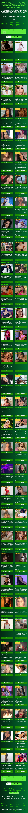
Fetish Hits (16, 810)
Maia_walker (4, 551)
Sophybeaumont (19, 240)
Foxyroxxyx (3, 529)
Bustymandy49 (18, 663)
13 (13, 32)
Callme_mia (17, 262)
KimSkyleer (17, 151)
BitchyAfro (3, 396)
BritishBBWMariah (19, 62)
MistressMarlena (19, 641)
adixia (16, 129)
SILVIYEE (3, 240)
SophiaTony (17, 752)
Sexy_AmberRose (5, 40)
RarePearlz (3, 752)
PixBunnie (17, 596)
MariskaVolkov (4, 418)
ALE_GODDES (4, 374)
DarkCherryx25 (4, 618)
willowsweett (18, 173)
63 (22, 32)
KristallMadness (19, 396)
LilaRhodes (17, 418)
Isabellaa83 (17, 708)
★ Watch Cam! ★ (7, 59)
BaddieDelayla (18, 374)
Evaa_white (17, 284)
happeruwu (17, 685)
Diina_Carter (18, 463)
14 (16, 32)
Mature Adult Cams (11, 24)
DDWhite (3, 84)
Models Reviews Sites (17, 24)
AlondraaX (17, 730)
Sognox (2, 62)
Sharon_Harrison (19, 507)
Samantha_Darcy (5, 440)
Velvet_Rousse (18, 551)
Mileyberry (17, 574)
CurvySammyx (18, 618)
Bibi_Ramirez (18, 307)
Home (8, 36)
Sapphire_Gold (18, 351)
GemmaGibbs (4, 195)
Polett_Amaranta (19, 485)
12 (10, 32)
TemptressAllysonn (5, 262)
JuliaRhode (3, 218)
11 (7, 32)
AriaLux (2, 663)
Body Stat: (7, 51)
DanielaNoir (17, 218)
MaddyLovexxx (4, 107)
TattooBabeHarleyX (5, 507)
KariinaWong (4, 596)
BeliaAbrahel (4, 730)
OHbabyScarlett (4, 173)
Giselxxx (17, 529)
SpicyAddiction (18, 195)
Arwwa (2, 641)
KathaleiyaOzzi (4, 284)
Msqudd (17, 84)
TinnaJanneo (18, 40)
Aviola (2, 351)
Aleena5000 (3, 307)
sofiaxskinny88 (4, 463)
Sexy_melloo (4, 708)
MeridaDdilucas (18, 440)
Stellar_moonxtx (5, 485)
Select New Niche (16, 36)
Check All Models (6, 29)
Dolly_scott (3, 151)
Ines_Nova (3, 574)
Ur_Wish (3, 129)
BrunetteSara (18, 329)
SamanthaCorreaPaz (20, 107)
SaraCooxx (3, 685)
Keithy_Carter (4, 329)
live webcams (14, 792)
